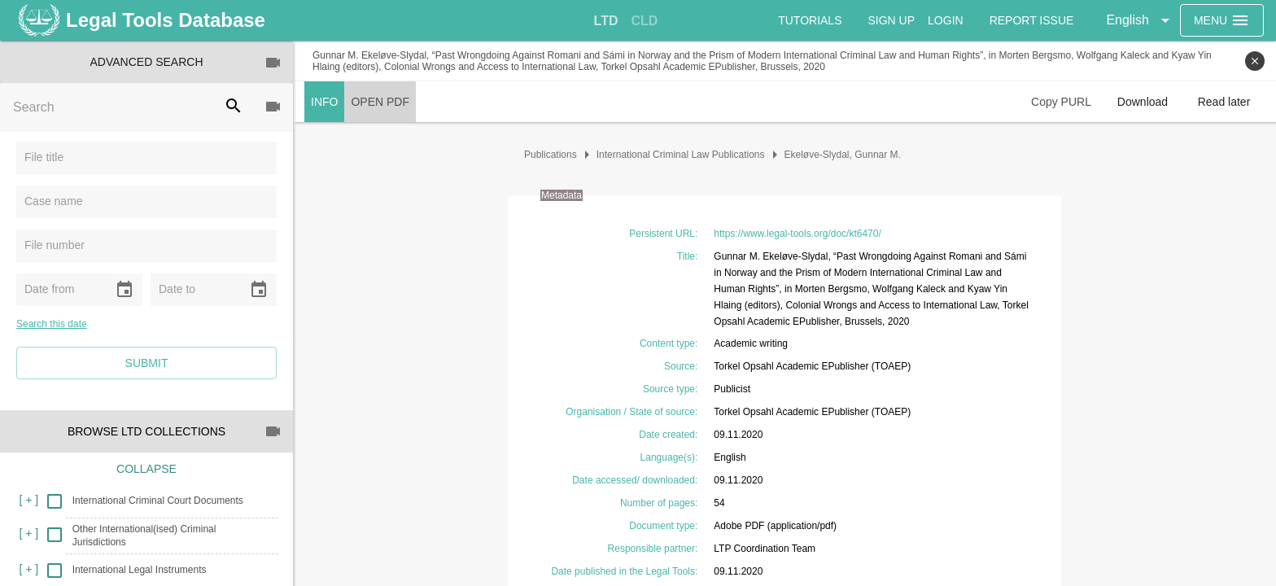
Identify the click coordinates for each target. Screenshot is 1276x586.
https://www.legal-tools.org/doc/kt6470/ (797, 233)
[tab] (606, 21)
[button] (1140, 20)
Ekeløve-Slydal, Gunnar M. (842, 154)
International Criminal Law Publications (680, 154)
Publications (550, 154)
